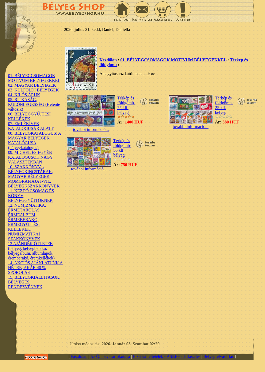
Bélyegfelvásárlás (218, 356)
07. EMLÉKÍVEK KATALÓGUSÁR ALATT (31, 126)
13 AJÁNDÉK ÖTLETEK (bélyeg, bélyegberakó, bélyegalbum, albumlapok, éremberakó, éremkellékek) (31, 250)
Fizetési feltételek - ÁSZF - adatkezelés (166, 356)
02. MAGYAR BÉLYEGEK (32, 85)
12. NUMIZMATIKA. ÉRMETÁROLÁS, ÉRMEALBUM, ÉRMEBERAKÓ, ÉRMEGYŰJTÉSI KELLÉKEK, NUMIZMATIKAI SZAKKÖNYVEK (27, 222)
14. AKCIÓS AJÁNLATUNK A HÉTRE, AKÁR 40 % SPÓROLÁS (35, 268)
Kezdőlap (108, 60)
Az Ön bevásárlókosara (110, 356)
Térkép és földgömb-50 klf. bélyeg (122, 147)
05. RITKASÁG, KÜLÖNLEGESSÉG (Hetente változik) (34, 104)
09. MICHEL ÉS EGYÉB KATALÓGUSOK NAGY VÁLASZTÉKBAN (30, 157)
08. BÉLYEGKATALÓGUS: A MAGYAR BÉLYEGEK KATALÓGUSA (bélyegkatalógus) (34, 140)
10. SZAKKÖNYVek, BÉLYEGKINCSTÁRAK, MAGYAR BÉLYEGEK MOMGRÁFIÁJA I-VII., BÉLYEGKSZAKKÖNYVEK (34, 176)
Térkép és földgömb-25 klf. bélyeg (224, 105)
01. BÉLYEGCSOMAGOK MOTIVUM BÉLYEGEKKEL (34, 78)
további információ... (91, 127)
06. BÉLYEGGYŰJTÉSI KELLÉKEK (29, 116)
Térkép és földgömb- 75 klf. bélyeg (126, 105)
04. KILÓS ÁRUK (24, 95)
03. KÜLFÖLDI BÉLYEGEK (33, 90)
